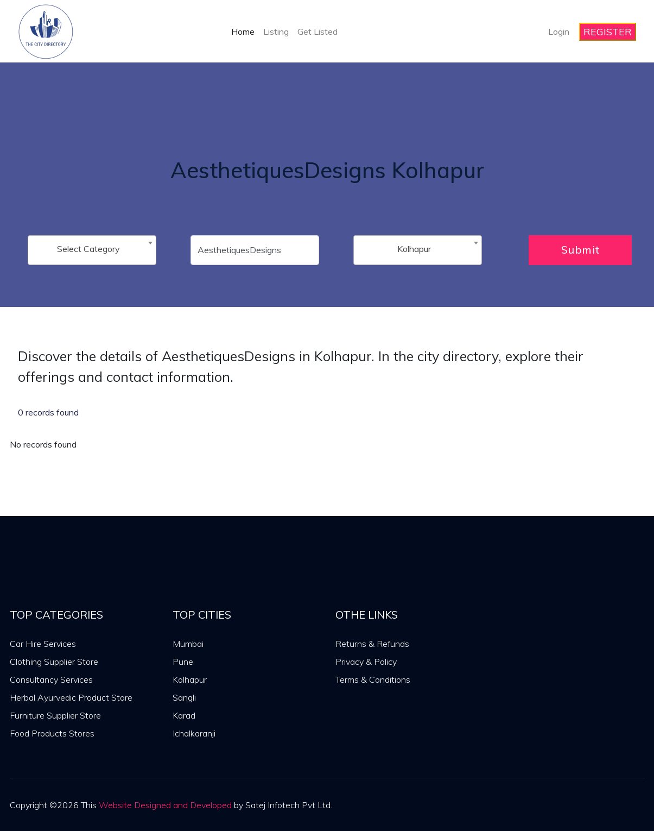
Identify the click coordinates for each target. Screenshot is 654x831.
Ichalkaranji (194, 733)
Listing (276, 31)
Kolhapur (190, 679)
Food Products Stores (52, 733)
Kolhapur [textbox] (414, 248)
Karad (184, 715)
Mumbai (188, 643)
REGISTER (607, 32)
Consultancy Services (51, 679)
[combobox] (92, 250)
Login (558, 31)
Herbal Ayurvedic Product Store (71, 697)
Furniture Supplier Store (55, 715)
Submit (580, 249)
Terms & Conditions (372, 679)
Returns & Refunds (372, 643)
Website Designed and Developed (165, 804)
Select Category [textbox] (88, 248)
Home (243, 31)
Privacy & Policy (366, 661)
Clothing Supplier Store (54, 661)
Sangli (184, 697)
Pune (183, 661)
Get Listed (317, 31)
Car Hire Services (43, 643)
